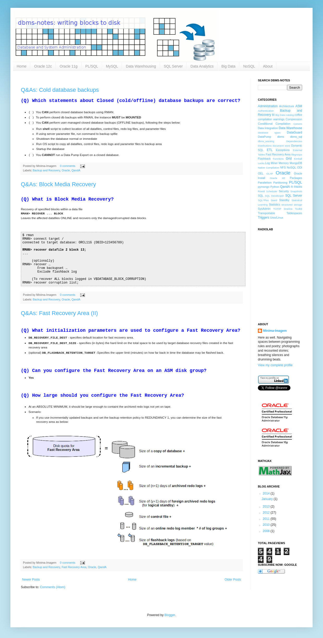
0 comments (67, 165)
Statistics (274, 204)
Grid (289, 158)
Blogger (169, 615)
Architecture (286, 106)
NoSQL (249, 66)
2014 (267, 493)
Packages (296, 177)
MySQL (112, 66)
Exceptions (283, 150)
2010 (267, 525)
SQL (261, 195)
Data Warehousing (141, 66)
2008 (267, 531)
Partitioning (280, 182)
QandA (75, 170)
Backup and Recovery (46, 170)
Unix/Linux (276, 217)
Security (284, 191)
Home (21, 66)
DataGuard (294, 132)
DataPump (264, 136)
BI (273, 114)
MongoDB (296, 163)
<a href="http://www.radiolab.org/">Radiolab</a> (284, 274)
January (268, 499)
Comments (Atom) (52, 587)
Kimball (298, 158)
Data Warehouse (290, 128)
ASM (298, 106)
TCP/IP (277, 208)
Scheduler (271, 191)
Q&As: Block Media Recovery (58, 184)
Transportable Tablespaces (280, 213)
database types (269, 132)
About (268, 66)
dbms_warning (266, 141)
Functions (278, 158)
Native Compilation (268, 167)
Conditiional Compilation (274, 123)
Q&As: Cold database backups (60, 90)
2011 (267, 519)
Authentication (266, 110)
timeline (288, 208)
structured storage (292, 204)
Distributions (265, 145)
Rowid (261, 191)
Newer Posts (31, 579)
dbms (280, 136)
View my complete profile (275, 365)
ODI (299, 167)
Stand (274, 200)
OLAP (269, 173)
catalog (290, 114)
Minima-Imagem (275, 331)
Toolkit (298, 208)
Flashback (264, 158)
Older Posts (233, 579)
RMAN (298, 186)
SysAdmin (264, 208)
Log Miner (271, 163)
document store (281, 145)
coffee (298, 114)
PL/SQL (91, 66)
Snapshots (296, 191)
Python (274, 186)
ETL (269, 150)
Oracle (66, 170)
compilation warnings (271, 119)
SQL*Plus (263, 200)
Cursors (297, 123)
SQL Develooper (274, 195)
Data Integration (268, 128)
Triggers (263, 217)
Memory (284, 163)
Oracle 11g (68, 66)
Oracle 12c (43, 66)
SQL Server (173, 66)
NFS (283, 167)
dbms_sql (296, 136)
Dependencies (294, 141)
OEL (261, 173)
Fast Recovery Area (74, 567)
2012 (267, 512)
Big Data (228, 66)
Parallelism (265, 182)
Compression (293, 119)
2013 (267, 506)
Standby (284, 200)
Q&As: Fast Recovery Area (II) (59, 313)
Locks (261, 163)
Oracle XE (277, 178)
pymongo (263, 186)
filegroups (296, 154)
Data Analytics (202, 66)
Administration (268, 106)
